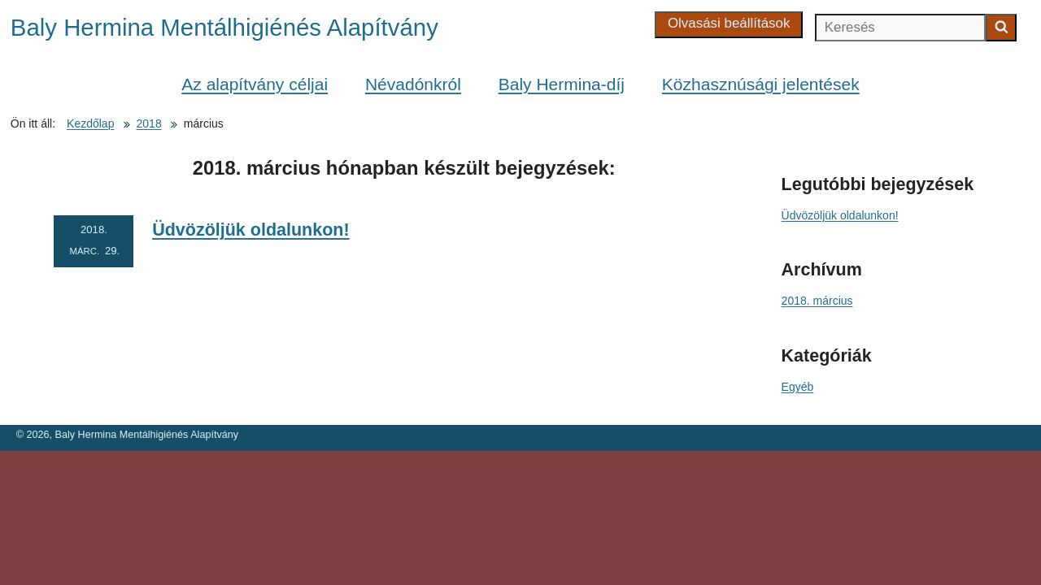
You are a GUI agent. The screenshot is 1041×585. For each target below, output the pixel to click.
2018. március (817, 300)
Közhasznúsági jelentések (761, 84)
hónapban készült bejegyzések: (404, 168)
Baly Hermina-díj (562, 84)
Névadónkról (413, 84)
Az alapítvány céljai (254, 84)
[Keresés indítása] (1001, 27)
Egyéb (798, 386)
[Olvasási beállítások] (729, 24)
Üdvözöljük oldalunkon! (250, 230)
